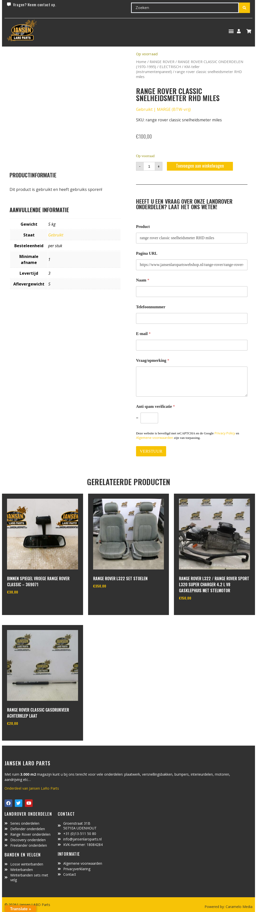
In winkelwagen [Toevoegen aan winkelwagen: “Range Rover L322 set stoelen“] (111, 598)
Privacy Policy (225, 433)
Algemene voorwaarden (154, 437)
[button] (231, 31)
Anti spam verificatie (155, 406)
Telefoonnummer (150, 307)
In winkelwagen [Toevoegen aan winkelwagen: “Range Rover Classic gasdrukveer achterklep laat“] (25, 736)
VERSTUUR (151, 451)
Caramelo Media (238, 906)
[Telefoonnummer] (191, 318)
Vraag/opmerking (152, 360)
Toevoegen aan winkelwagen (200, 165)
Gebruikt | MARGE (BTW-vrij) (163, 109)
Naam (142, 280)
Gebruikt (55, 235)
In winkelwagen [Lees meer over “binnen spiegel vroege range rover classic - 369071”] (25, 604)
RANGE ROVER (162, 61)
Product (143, 226)
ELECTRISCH (170, 66)
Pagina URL (146, 253)
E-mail (143, 334)
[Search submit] (244, 8)
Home (141, 61)
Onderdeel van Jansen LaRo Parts (32, 788)
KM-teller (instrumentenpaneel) (168, 69)
